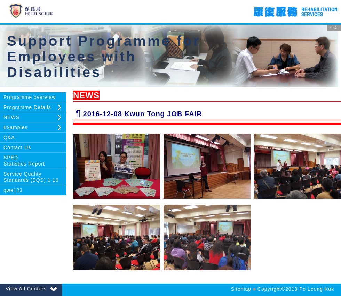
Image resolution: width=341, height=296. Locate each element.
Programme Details (27, 107)
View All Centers (31, 288)
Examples (15, 127)
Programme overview (29, 97)
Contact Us (17, 147)
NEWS (11, 117)
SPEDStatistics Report (24, 161)
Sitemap (241, 289)
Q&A (9, 137)
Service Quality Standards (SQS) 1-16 (31, 177)
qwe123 (13, 190)
